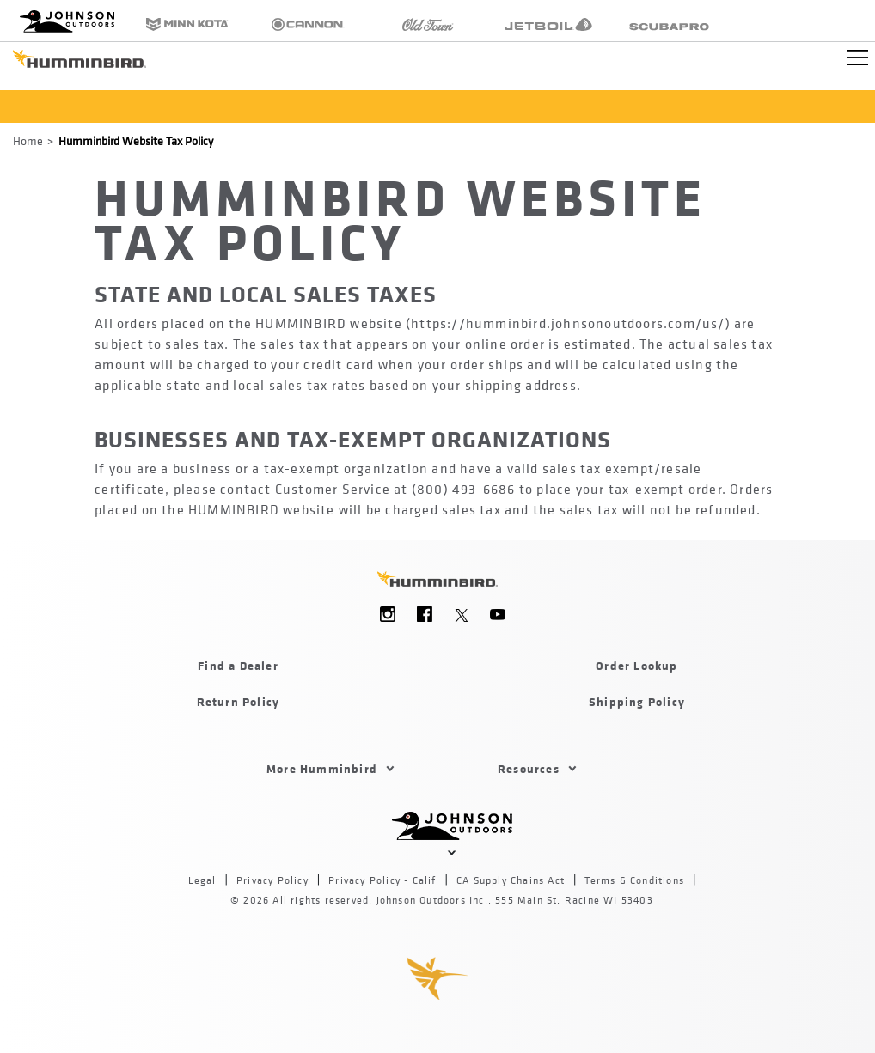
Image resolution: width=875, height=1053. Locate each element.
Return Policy (238, 701)
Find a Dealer (238, 665)
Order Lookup (636, 665)
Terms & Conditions (634, 880)
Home (28, 140)
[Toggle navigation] (858, 57)
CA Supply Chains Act (510, 880)
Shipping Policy (637, 701)
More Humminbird (321, 768)
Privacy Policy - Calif (382, 880)
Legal (202, 880)
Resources (529, 768)
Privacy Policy (272, 880)
